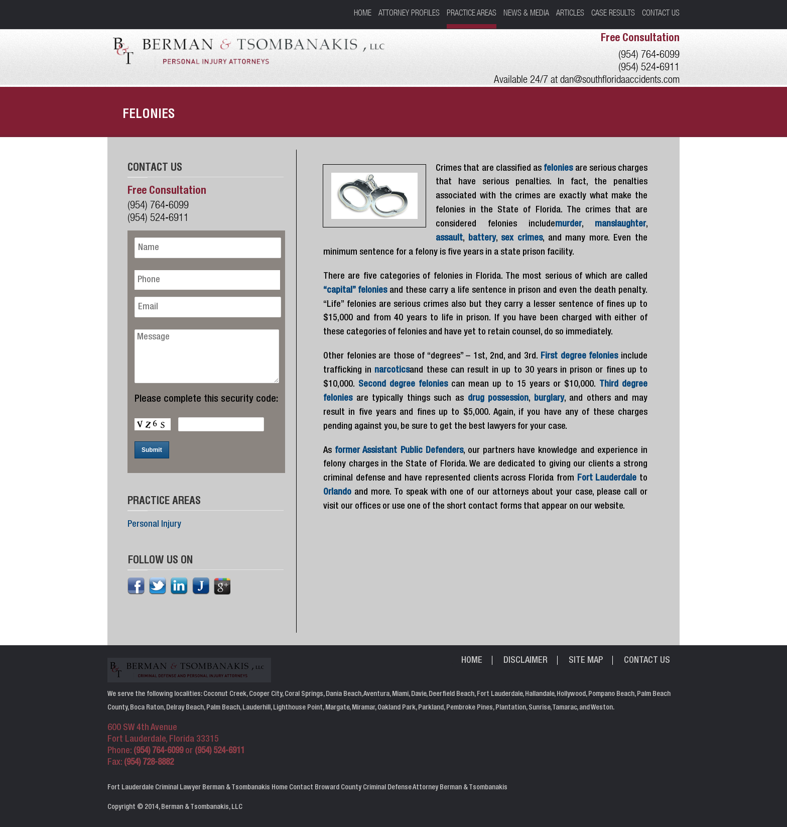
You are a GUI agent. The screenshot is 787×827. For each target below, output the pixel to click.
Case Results (613, 12)
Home (362, 12)
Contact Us (661, 12)
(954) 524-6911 (649, 66)
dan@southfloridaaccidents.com (620, 79)
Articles (570, 12)
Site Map (586, 660)
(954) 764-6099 (649, 54)
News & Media (526, 12)
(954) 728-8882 (149, 763)
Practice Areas (471, 12)
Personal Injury (154, 524)
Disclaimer (525, 660)
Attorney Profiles (409, 12)
